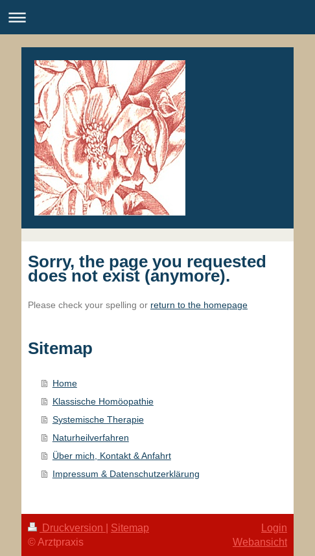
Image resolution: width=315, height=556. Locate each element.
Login (274, 527)
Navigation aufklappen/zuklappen (157, 17)
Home (64, 383)
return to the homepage (199, 305)
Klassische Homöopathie (103, 401)
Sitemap (130, 527)
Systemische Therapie (98, 419)
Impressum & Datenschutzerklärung (126, 474)
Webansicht (260, 542)
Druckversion (67, 527)
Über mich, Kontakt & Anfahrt (111, 455)
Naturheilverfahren (90, 437)
